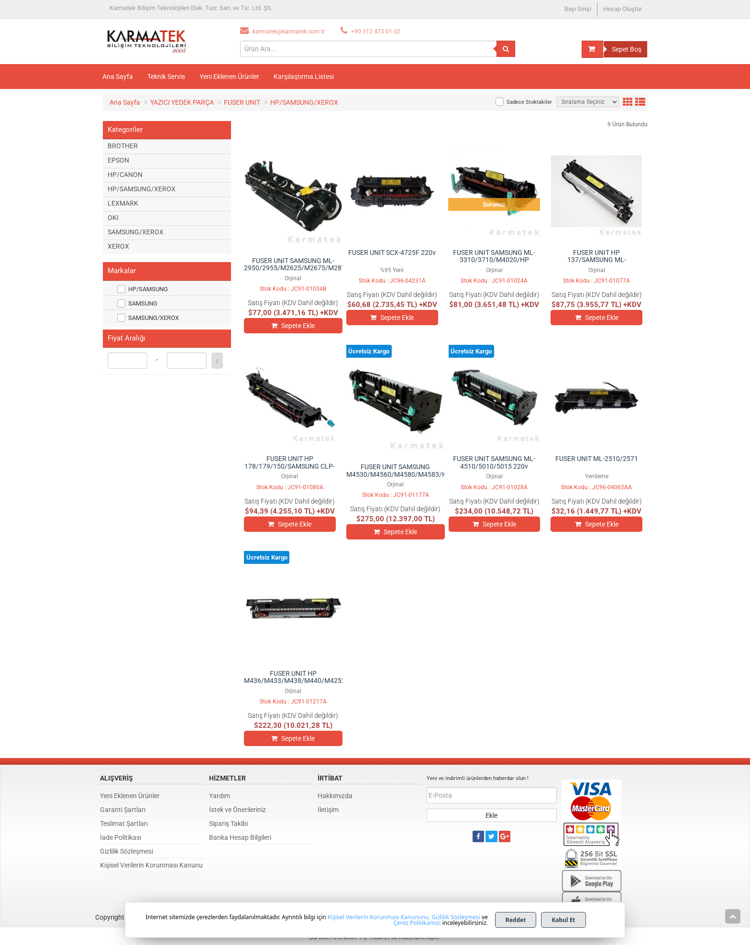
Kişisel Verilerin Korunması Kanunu (151, 865)
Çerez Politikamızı (417, 923)
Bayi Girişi (577, 8)
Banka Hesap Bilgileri (240, 837)
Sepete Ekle (293, 325)
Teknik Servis (166, 76)
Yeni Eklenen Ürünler (229, 76)
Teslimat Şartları (124, 823)
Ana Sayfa (117, 76)
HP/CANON (125, 174)
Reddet (516, 920)
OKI (113, 217)
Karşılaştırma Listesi (304, 76)
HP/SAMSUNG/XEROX (142, 189)
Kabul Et (563, 920)
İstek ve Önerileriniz (237, 809)
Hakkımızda (335, 796)
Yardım (219, 796)
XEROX (118, 246)
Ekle (491, 815)
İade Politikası (120, 837)
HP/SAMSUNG (142, 289)
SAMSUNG (137, 303)
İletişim (328, 809)
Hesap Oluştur (622, 8)
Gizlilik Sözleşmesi (126, 851)
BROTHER (123, 146)
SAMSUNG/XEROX (136, 232)
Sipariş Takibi (228, 823)
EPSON (118, 160)
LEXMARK (123, 203)
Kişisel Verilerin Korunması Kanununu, (379, 917)
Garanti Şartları (122, 809)
